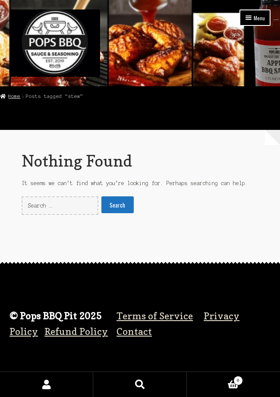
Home (14, 96)
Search (139, 384)
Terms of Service (154, 315)
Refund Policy (76, 331)
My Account (46, 384)
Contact (134, 331)
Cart (215, 380)
